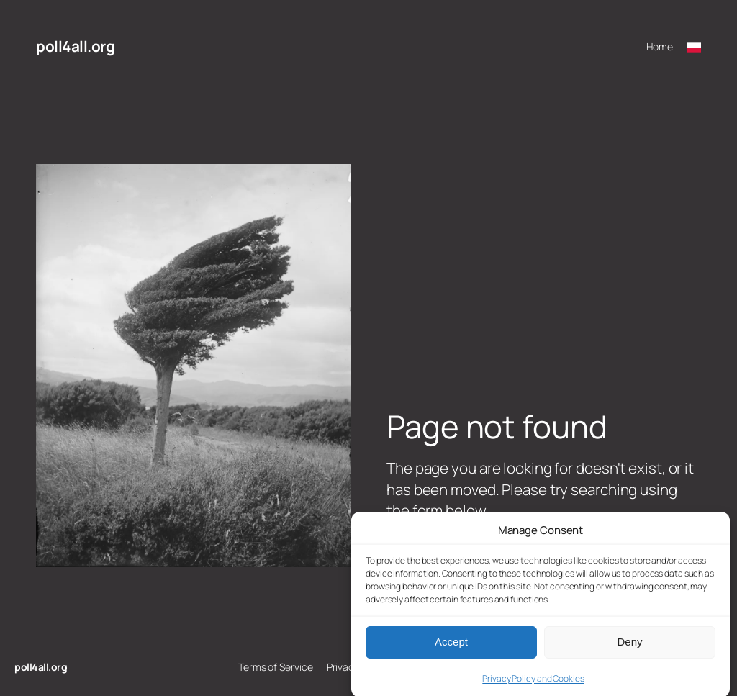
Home (659, 46)
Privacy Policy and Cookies (533, 685)
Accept (451, 649)
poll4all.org (75, 46)
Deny (629, 649)
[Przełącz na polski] (694, 47)
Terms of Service (275, 667)
